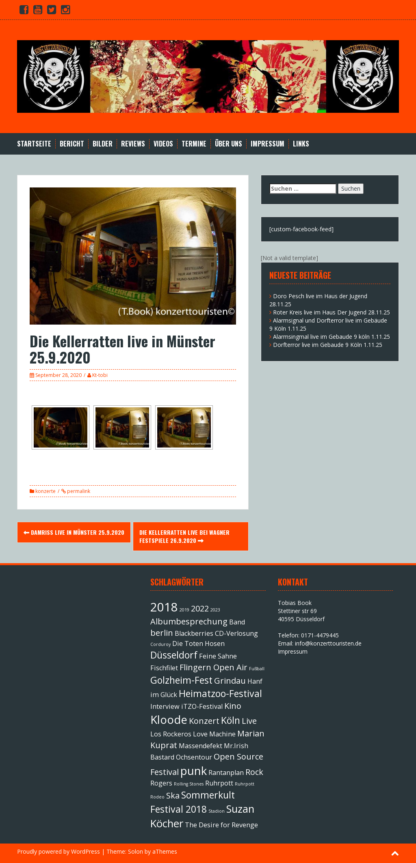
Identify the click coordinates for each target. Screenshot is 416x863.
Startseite (34, 143)
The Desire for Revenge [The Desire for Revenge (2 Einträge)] (221, 824)
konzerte (45, 491)
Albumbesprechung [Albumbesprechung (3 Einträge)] (189, 621)
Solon (135, 851)
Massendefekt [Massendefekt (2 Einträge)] (200, 745)
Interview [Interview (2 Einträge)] (165, 706)
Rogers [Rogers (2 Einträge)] (161, 783)
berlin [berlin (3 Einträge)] (161, 632)
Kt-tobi (100, 375)
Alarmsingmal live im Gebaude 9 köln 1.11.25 (331, 336)
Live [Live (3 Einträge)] (249, 720)
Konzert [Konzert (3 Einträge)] (204, 720)
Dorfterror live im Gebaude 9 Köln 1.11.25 (327, 345)
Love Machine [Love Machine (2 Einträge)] (214, 734)
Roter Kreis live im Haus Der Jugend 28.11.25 (331, 312)
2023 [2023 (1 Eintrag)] (215, 610)
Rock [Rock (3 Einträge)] (254, 771)
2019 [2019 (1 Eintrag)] (184, 610)
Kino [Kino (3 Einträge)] (232, 705)
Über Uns (228, 143)
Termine (194, 143)
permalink (78, 491)
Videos (163, 143)
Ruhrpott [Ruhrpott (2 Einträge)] (219, 783)
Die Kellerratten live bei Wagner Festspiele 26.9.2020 (184, 536)
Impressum (267, 143)
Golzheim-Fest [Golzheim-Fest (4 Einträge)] (181, 680)
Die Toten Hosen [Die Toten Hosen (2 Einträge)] (198, 643)
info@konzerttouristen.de (328, 643)
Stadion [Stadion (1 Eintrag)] (216, 811)
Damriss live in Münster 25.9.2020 (74, 532)
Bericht (72, 143)
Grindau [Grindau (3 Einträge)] (230, 680)
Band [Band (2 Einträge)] (237, 622)
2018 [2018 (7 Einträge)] (164, 607)
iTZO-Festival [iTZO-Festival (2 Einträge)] (202, 706)
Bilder (103, 143)
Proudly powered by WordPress (58, 851)
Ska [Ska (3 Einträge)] (173, 795)
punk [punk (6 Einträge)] (193, 770)
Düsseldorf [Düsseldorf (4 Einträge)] (173, 654)
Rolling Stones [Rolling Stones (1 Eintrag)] (189, 784)
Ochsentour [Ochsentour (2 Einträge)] (194, 757)
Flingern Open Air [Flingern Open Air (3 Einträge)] (213, 667)
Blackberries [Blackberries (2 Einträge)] (194, 633)
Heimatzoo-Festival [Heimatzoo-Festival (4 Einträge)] (220, 693)
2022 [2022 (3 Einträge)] (200, 608)
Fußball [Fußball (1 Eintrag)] (256, 668)
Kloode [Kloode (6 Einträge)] (168, 719)
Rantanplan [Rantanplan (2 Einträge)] (226, 772)
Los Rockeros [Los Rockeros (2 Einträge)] (170, 734)
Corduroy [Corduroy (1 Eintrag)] (160, 644)
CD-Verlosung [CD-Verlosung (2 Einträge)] (236, 633)
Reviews (133, 143)
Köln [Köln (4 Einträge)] (230, 720)
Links (301, 143)
